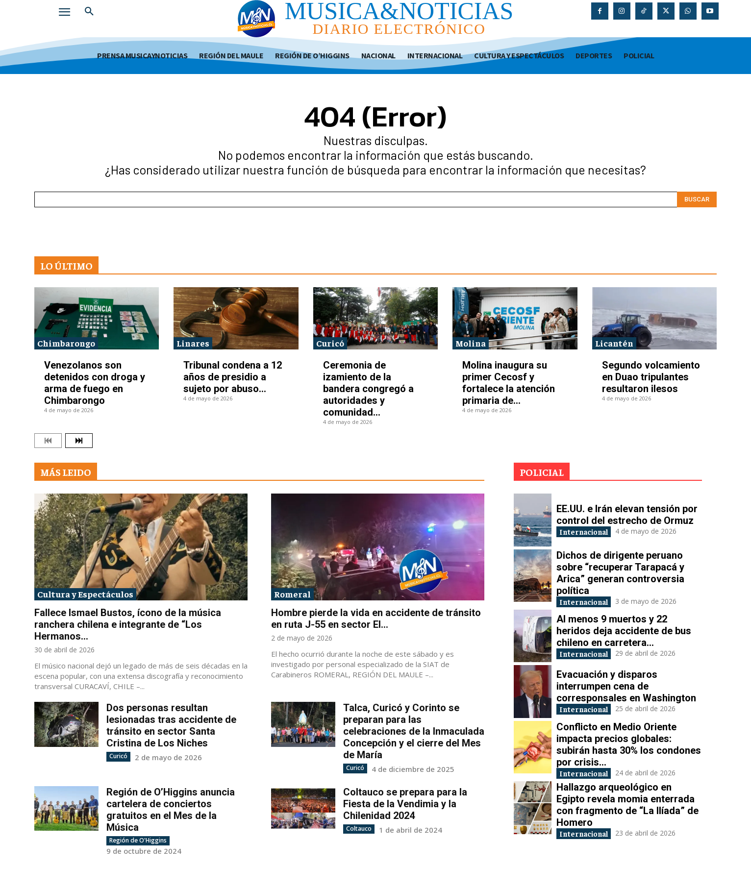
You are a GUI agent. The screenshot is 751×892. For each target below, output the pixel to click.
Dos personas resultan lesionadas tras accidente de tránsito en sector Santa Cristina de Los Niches (171, 725)
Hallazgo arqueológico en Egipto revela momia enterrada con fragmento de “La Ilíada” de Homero (627, 807)
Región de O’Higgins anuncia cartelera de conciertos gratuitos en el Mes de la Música (170, 809)
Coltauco (358, 828)
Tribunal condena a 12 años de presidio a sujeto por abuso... (232, 377)
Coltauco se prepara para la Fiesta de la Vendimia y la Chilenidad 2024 (405, 803)
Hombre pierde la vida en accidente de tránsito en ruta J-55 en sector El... (376, 618)
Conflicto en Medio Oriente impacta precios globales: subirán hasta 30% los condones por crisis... (628, 745)
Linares (192, 342)
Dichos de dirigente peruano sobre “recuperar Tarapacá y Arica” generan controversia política (620, 572)
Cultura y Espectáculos (85, 593)
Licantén (614, 342)
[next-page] (79, 440)
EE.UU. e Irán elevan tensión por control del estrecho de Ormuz (627, 513)
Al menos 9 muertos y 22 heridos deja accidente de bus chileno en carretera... (623, 631)
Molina (470, 342)
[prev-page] (48, 440)
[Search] (697, 199)
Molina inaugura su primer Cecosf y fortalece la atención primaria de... (508, 382)
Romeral (292, 593)
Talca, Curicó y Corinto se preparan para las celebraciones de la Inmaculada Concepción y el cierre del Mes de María (413, 731)
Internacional (589, 531)
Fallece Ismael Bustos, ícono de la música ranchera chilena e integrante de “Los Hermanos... (127, 624)
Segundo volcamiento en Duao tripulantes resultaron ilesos (651, 377)
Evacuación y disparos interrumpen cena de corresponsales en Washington (626, 686)
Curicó (330, 342)
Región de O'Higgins (137, 840)
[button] (89, 12)
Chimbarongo (66, 342)
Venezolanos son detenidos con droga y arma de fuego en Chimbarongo (94, 382)
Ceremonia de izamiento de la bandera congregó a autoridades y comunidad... (368, 388)
